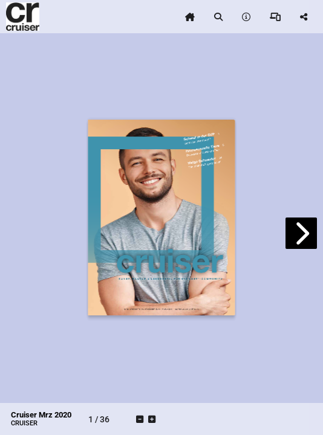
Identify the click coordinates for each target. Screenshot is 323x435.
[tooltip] (189, 17)
